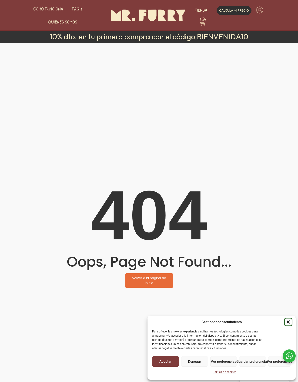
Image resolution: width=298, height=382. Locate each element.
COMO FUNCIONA (48, 9)
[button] (288, 322)
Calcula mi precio (234, 10)
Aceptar (165, 361)
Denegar (194, 361)
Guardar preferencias (252, 361)
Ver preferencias (223, 361)
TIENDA (201, 10)
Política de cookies (224, 372)
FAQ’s (77, 9)
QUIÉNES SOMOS (62, 22)
